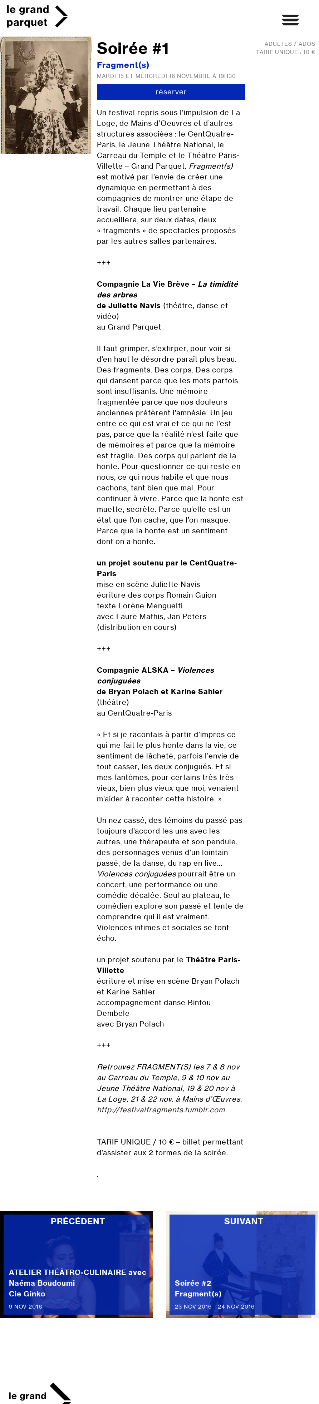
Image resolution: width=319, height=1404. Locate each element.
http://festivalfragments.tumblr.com (161, 1109)
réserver (171, 91)
